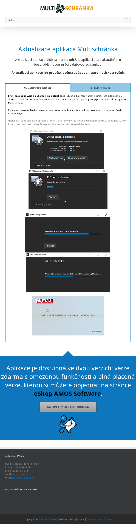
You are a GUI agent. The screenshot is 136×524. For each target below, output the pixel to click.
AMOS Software (48, 519)
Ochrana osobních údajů (99, 519)
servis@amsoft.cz (21, 474)
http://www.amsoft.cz (22, 477)
